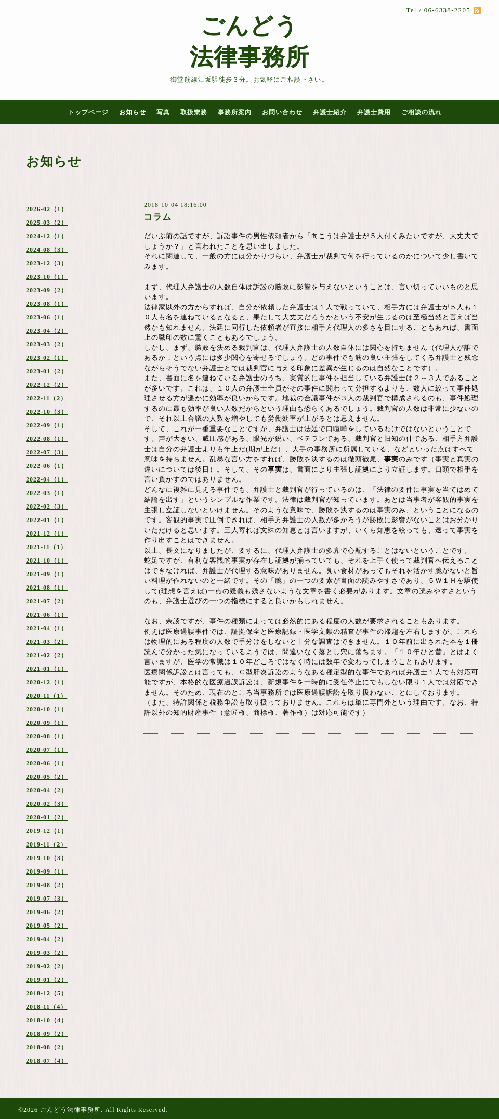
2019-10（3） (47, 858)
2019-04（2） (47, 939)
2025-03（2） (47, 222)
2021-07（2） (47, 601)
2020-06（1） (47, 763)
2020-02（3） (47, 804)
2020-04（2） (47, 790)
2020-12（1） (47, 682)
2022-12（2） (47, 384)
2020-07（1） (47, 749)
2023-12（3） (47, 263)
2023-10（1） (47, 276)
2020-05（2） (47, 776)
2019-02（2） (47, 966)
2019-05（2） (47, 925)
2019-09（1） (47, 871)
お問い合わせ (282, 112)
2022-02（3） (47, 506)
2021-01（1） (47, 668)
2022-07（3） (47, 452)
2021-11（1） (46, 547)
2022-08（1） (47, 439)
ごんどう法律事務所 (70, 1109)
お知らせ (132, 112)
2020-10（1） (47, 709)
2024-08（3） (47, 249)
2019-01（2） (47, 979)
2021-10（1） (47, 560)
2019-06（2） (47, 912)
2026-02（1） (47, 209)
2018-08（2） (47, 1047)
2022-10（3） (47, 411)
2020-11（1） (46, 695)
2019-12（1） (47, 831)
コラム (157, 217)
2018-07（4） (47, 1060)
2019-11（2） (46, 844)
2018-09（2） (47, 1033)
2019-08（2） (47, 885)
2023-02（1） (47, 357)
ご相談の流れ (421, 112)
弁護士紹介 (330, 112)
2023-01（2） (47, 371)
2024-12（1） (47, 236)
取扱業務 (193, 112)
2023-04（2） (47, 330)
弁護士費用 (374, 112)
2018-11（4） (46, 1006)
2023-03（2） (47, 344)
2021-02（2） (47, 655)
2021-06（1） (47, 614)
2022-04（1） (47, 479)
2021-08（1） (47, 587)
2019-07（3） (47, 898)
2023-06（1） (47, 317)
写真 (163, 112)
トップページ (88, 112)
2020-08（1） (47, 736)
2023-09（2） (47, 290)
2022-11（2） (46, 398)
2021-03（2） (47, 641)
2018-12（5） (47, 993)
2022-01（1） (47, 520)
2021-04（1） (47, 628)
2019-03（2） (47, 952)
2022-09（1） (47, 425)
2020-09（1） (47, 722)
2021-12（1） (47, 533)
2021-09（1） (47, 574)
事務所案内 (235, 112)
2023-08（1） (47, 303)
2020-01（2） (47, 817)
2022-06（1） (47, 466)
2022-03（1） (47, 493)
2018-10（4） (47, 1020)
